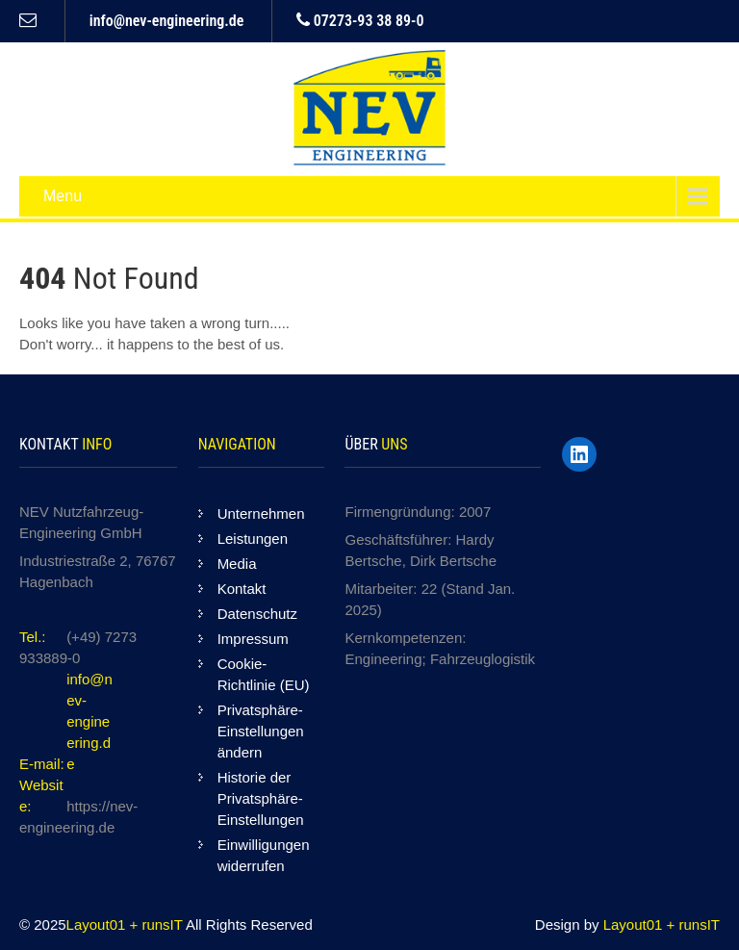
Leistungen (252, 538)
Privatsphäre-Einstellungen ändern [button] (260, 731)
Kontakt (242, 588)
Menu (62, 196)
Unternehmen (261, 513)
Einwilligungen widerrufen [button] (263, 855)
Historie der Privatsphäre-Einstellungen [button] (260, 798)
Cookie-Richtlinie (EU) (263, 674)
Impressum (253, 638)
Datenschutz (257, 613)
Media (237, 563)
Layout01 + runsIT (126, 924)
